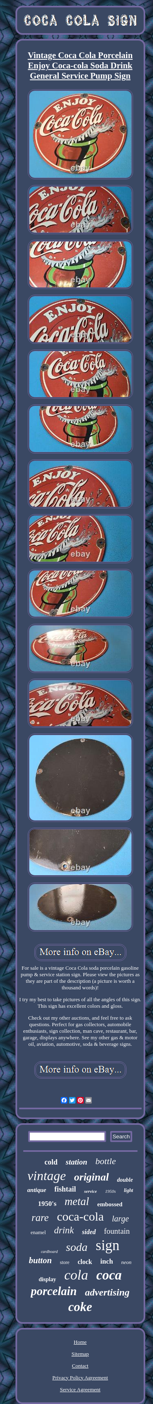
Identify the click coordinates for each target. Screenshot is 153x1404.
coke (80, 1307)
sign (108, 1245)
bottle (105, 1161)
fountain (117, 1231)
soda (77, 1247)
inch (106, 1261)
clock (85, 1261)
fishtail (65, 1189)
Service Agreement (80, 1389)
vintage (46, 1175)
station (76, 1162)
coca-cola (80, 1216)
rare (40, 1217)
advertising (107, 1292)
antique (37, 1190)
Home (80, 1342)
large (120, 1218)
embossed (109, 1204)
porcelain (54, 1291)
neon (126, 1262)
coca (109, 1275)
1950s (110, 1191)
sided (89, 1231)
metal (76, 1201)
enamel (38, 1232)
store (64, 1262)
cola (76, 1274)
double (125, 1180)
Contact (80, 1366)
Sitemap (80, 1354)
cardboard (49, 1251)
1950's (47, 1204)
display (47, 1279)
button (40, 1260)
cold (51, 1162)
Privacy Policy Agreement (80, 1378)
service (90, 1191)
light (128, 1190)
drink (64, 1230)
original (91, 1177)
